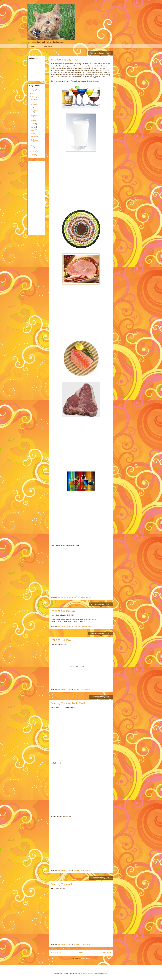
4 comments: (86, 870)
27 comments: (86, 597)
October (34, 110)
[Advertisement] (38, 197)
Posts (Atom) (85, 959)
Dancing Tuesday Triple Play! (68, 703)
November (35, 105)
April (33, 133)
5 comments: (85, 689)
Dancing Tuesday (61, 639)
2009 (34, 155)
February (34, 140)
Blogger (105, 973)
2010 (34, 151)
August (34, 120)
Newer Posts (56, 953)
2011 (34, 97)
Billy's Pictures (46, 46)
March (33, 137)
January (34, 145)
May (33, 130)
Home (32, 46)
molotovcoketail (87, 973)
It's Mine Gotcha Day (63, 610)
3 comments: (86, 944)
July (33, 124)
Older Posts (106, 953)
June (33, 127)
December (35, 99)
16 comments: (87, 626)
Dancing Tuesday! (61, 884)
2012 (34, 93)
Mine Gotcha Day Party (64, 59)
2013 (34, 90)
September (35, 115)
